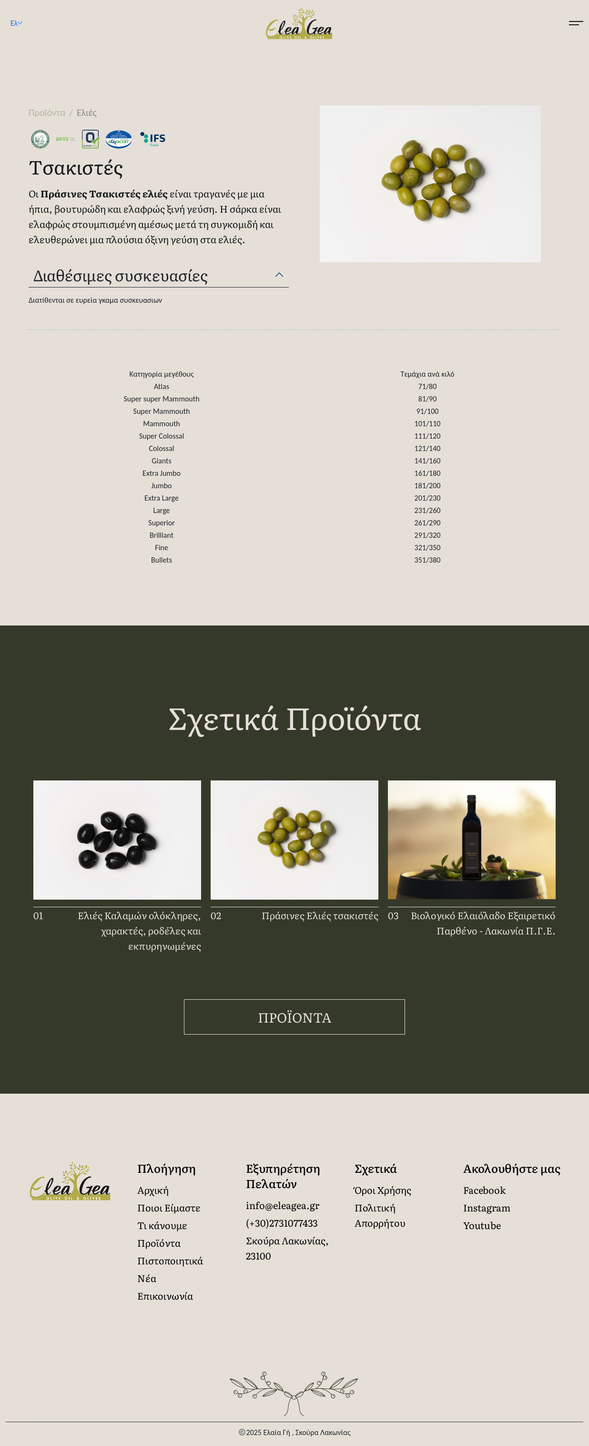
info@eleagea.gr (282, 1205)
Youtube (482, 1225)
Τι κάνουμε (162, 1225)
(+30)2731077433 (282, 1222)
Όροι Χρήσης (383, 1189)
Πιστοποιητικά (170, 1260)
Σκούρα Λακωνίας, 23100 (287, 1247)
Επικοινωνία (165, 1295)
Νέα (146, 1278)
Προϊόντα (295, 1017)
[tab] (159, 274)
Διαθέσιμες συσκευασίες (120, 274)
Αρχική (153, 1189)
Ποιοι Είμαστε (169, 1207)
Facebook (484, 1189)
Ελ (21, 23)
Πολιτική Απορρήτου (380, 1215)
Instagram (486, 1207)
